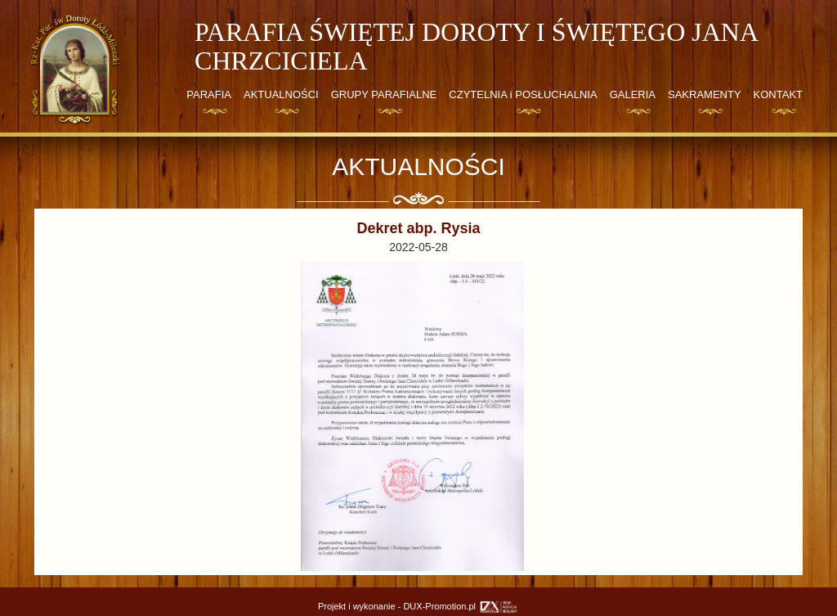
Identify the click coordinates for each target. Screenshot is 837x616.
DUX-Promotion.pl (461, 606)
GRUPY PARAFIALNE (384, 94)
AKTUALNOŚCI (281, 94)
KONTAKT (778, 94)
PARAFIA (208, 94)
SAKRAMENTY (704, 94)
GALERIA (633, 94)
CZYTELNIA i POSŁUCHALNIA (523, 94)
